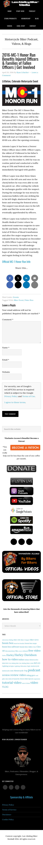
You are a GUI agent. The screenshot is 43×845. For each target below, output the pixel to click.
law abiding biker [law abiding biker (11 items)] (14, 663)
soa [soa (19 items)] (6, 679)
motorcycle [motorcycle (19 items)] (35, 666)
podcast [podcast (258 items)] (34, 670)
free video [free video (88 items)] (34, 650)
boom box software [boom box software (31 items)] (10, 647)
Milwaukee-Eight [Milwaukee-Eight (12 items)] (25, 666)
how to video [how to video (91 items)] (10, 659)
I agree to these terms (14, 402)
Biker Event (19, 300)
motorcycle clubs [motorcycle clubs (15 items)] (7, 671)
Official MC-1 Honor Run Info (16, 261)
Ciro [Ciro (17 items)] (34, 647)
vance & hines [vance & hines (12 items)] (26, 683)
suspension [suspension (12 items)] (36, 679)
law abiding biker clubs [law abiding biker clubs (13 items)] (26, 663)
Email (5, 359)
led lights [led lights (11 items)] (11, 666)
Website (6, 372)
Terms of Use (28, 396)
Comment (7, 319)
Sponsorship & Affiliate (21, 797)
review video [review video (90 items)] (18, 675)
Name (5, 347)
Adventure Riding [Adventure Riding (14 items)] (7, 640)
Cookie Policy (8, 819)
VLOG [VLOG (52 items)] (5, 686)
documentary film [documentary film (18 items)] (11, 651)
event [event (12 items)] (20, 651)
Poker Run (29, 300)
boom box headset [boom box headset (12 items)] (19, 643)
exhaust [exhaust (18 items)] (25, 651)
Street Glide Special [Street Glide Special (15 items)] (26, 679)
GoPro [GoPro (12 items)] (4, 655)
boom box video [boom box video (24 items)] (26, 647)
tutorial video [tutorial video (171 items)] (11, 682)
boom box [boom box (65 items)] (7, 643)
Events (16, 297)
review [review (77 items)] (6, 675)
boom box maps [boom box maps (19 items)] (31, 643)
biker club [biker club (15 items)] (17, 640)
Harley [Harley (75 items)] (10, 655)
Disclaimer (6, 814)
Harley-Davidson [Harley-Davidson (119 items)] (26, 655)
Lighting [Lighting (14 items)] (17, 666)
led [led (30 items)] (35, 663)
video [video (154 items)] (34, 682)
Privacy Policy (11, 396)
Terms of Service (9, 810)
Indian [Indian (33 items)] (21, 659)
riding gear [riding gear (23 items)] (30, 675)
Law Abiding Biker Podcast (21, 3)
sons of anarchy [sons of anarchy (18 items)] (14, 679)
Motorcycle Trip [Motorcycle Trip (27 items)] (21, 670)
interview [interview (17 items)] (5, 663)
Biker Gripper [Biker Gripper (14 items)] (25, 640)
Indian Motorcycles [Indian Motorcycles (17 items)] (31, 660)
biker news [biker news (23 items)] (34, 640)
